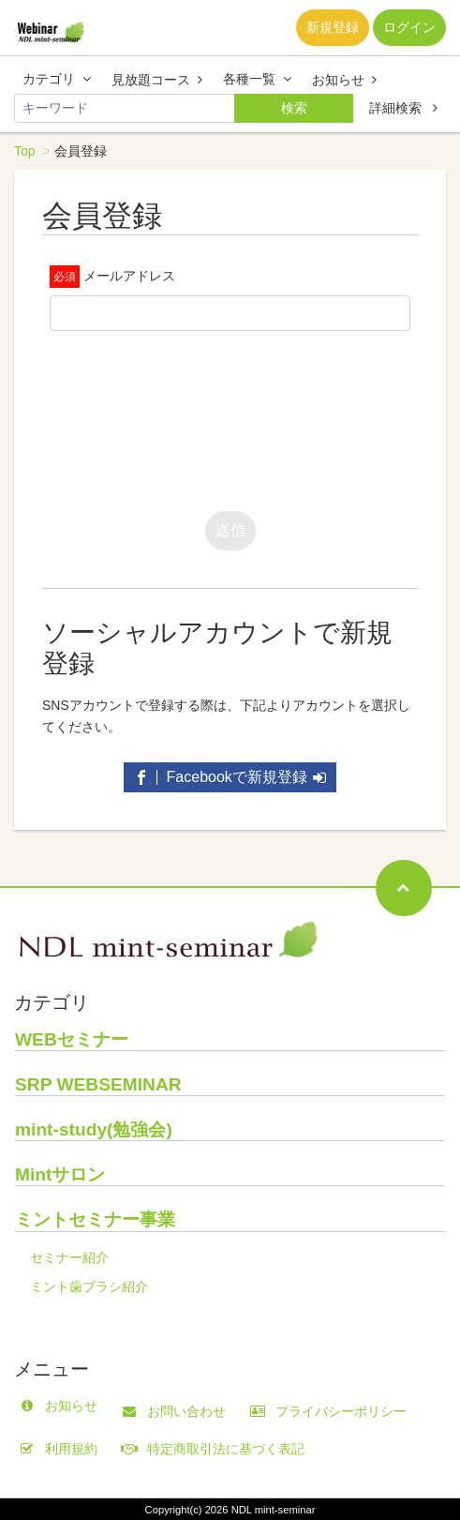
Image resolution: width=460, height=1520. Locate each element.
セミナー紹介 (69, 1257)
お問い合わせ (178, 1411)
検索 (294, 107)
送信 (230, 530)
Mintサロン (60, 1174)
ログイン (409, 27)
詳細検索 (403, 107)
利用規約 (62, 1448)
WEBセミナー (71, 1039)
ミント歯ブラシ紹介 (89, 1286)
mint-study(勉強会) (93, 1129)
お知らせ (344, 79)
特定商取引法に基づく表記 (217, 1448)
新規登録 (332, 27)
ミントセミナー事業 (95, 1219)
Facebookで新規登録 (230, 777)
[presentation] (192, 416)
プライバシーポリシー (333, 1411)
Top (25, 150)
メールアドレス (129, 275)
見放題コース (156, 79)
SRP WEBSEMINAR (98, 1084)
